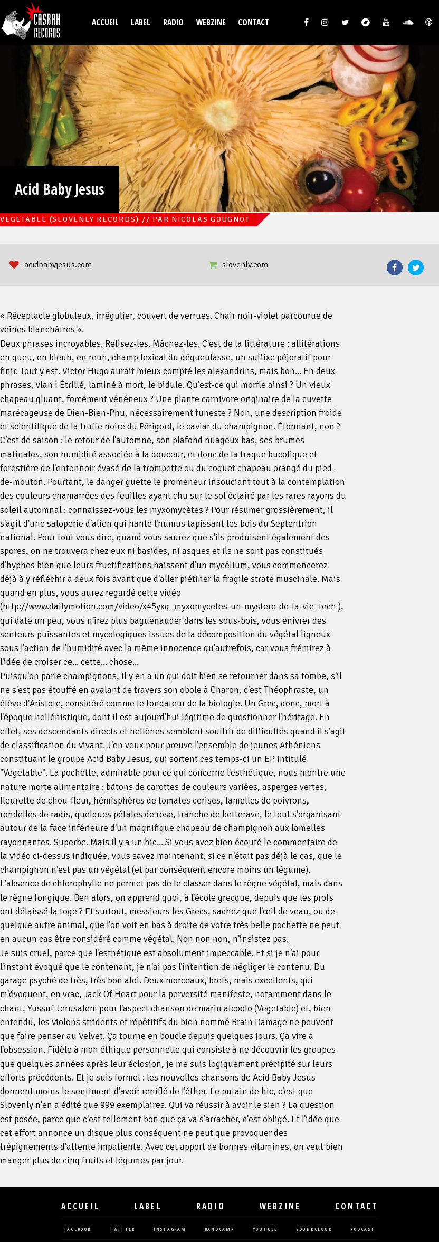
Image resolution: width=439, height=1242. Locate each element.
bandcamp (219, 1230)
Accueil (105, 22)
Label (140, 22)
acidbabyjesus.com (58, 265)
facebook (77, 1230)
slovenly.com (245, 265)
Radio (173, 22)
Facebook (395, 267)
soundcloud (314, 1230)
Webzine (211, 22)
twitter (122, 1230)
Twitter (416, 267)
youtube (265, 1230)
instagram (170, 1230)
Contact (253, 22)
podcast (362, 1230)
